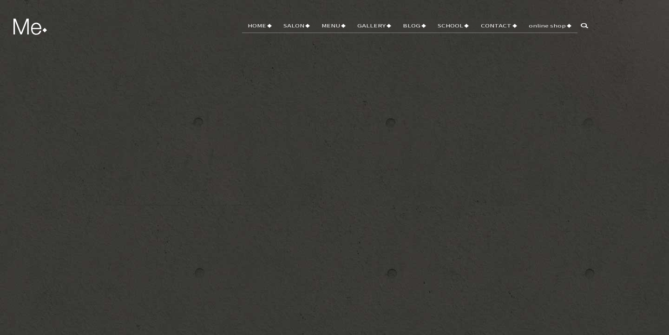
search (589, 32)
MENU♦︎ (357, 31)
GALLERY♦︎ (393, 31)
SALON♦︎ (324, 31)
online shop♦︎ (552, 31)
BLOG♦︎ (430, 31)
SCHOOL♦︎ (464, 31)
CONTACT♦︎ (505, 31)
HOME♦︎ (291, 31)
